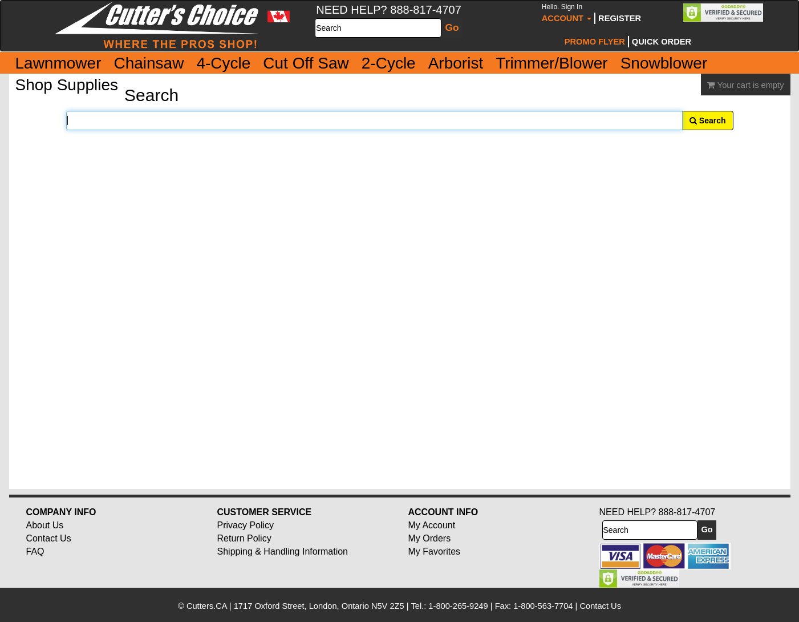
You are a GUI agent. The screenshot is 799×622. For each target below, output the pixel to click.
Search (708, 120)
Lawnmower (58, 63)
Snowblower (664, 63)
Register (619, 18)
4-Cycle (223, 63)
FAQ (35, 551)
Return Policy (244, 538)
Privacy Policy (245, 525)
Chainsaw (148, 63)
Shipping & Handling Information (282, 551)
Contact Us (48, 538)
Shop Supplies (67, 85)
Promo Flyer (595, 41)
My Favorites (434, 551)
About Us (45, 525)
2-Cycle (389, 63)
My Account (432, 525)
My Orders (429, 538)
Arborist (455, 63)
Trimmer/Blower (552, 63)
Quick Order (661, 41)
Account (566, 13)
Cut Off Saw (305, 63)
